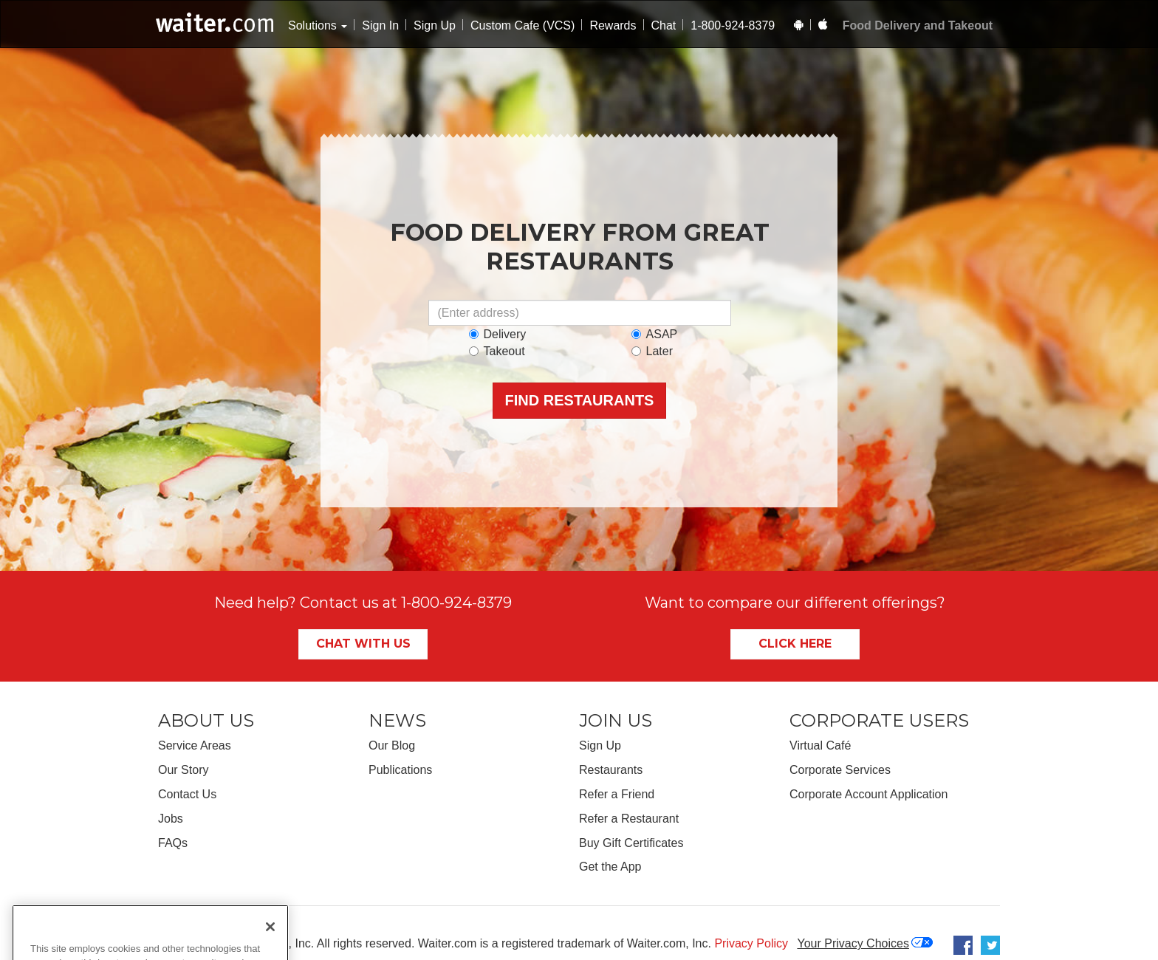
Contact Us (187, 794)
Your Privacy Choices (852, 943)
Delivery (498, 334)
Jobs (170, 818)
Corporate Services (840, 770)
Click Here (795, 644)
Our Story (183, 770)
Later (652, 351)
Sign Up (435, 25)
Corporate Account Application (868, 794)
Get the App (610, 866)
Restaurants (611, 770)
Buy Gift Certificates (631, 843)
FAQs (173, 843)
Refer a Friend (616, 794)
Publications (400, 770)
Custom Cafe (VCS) (522, 25)
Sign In (380, 25)
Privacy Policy (751, 943)
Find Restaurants (579, 400)
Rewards (612, 25)
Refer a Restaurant (629, 818)
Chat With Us (363, 644)
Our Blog (392, 745)
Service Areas (194, 745)
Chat (663, 25)
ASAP (654, 334)
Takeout (497, 351)
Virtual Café (820, 745)
